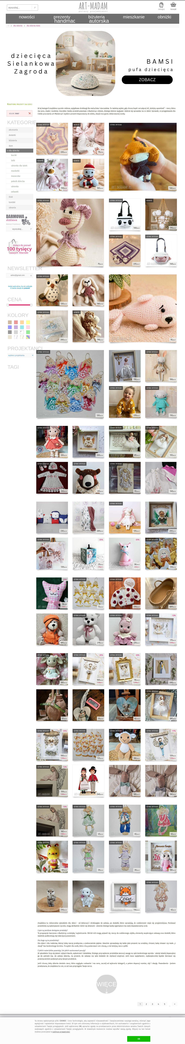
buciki (14, 155)
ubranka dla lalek (19, 165)
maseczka (15, 176)
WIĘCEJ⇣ (107, 987)
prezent (26, 288)
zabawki (14, 192)
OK (139, 1039)
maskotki (15, 171)
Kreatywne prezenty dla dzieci (19, 104)
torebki (12, 202)
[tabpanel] (92, 63)
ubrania (12, 207)
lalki (13, 160)
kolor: (14, 113)
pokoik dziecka (18, 181)
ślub (11, 197)
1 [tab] (92, 95)
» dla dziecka (13, 150)
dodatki (12, 135)
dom (11, 146)
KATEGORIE (20, 122)
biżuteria (13, 140)
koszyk (173, 9)
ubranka (15, 186)
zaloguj (161, 9)
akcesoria (13, 130)
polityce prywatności (61, 1032)
